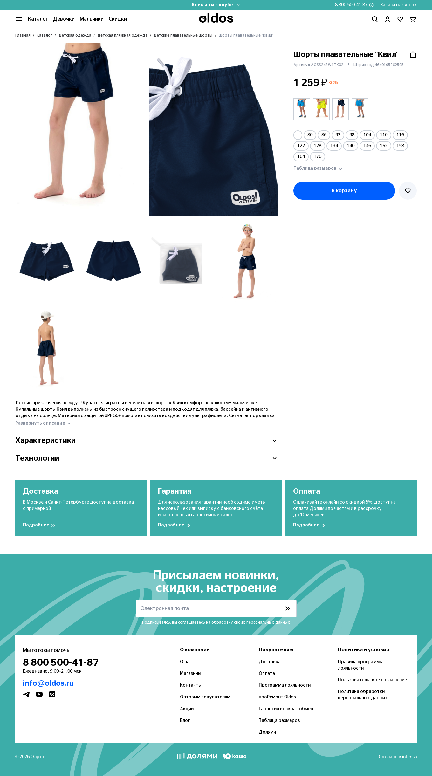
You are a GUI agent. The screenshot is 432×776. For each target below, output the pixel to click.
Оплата (267, 673)
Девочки (64, 19)
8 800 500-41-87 (351, 5)
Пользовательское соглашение (372, 680)
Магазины (190, 673)
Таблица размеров (279, 720)
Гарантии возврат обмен (286, 709)
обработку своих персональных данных (250, 622)
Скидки (118, 19)
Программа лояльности (285, 685)
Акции (187, 709)
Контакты (191, 685)
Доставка (270, 662)
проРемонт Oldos (277, 697)
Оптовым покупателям (205, 697)
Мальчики (92, 19)
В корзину (344, 190)
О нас (186, 662)
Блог (185, 720)
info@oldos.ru (48, 683)
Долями (267, 732)
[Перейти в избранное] (400, 19)
